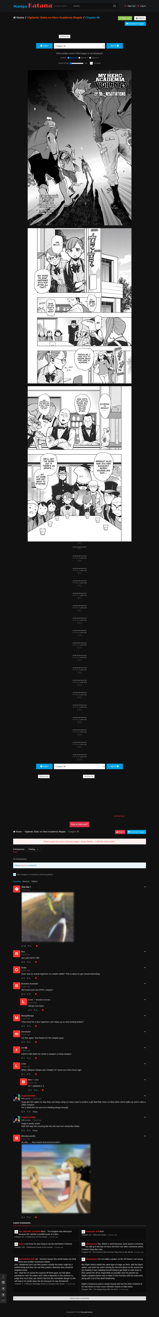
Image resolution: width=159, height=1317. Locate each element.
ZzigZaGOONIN (28, 1096)
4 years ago (25, 1051)
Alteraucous (91, 1244)
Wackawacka (92, 1259)
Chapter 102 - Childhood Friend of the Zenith (34, 1247)
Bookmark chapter (135, 24)
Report (140, 18)
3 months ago (53, 1237)
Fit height (97, 63)
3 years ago (25, 1019)
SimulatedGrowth (27, 1259)
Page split (125, 18)
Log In (141, 6)
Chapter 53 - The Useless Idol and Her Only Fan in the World (107, 1252)
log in (23, 865)
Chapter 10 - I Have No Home (94, 1235)
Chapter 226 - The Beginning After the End (100, 1289)
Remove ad (64, 36)
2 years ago (37, 1099)
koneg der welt (92, 1231)
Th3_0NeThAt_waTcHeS (30, 1231)
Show (15, 852)
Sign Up (129, 6)
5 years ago (25, 890)
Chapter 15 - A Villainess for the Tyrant (31, 1237)
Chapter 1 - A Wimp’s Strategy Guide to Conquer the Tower (40, 1284)
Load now (83, 558)
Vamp (21, 1244)
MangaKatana (86, 1312)
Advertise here (119, 816)
